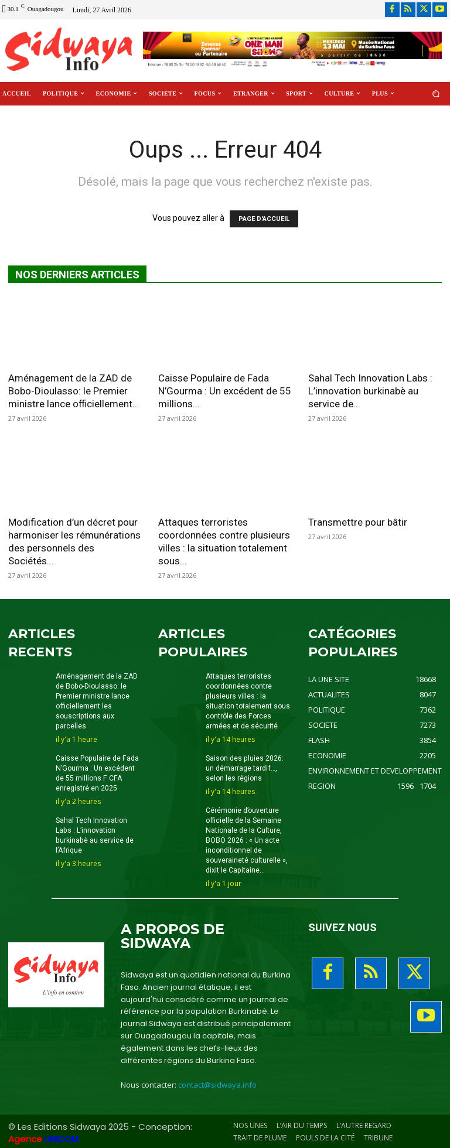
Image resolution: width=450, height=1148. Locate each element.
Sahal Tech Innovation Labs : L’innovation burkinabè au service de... (370, 391)
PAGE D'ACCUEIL (263, 219)
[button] (436, 93)
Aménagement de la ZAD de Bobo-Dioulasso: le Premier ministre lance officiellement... (73, 391)
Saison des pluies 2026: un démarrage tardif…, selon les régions (244, 768)
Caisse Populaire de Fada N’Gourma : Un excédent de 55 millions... (224, 391)
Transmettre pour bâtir (357, 522)
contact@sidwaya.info (217, 1083)
